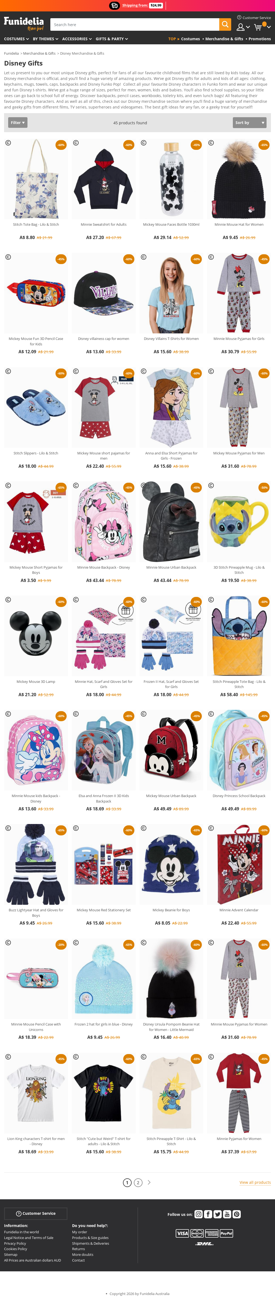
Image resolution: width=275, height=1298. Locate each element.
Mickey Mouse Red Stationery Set (104, 906)
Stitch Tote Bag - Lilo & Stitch (36, 220)
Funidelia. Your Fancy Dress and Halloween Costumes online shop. (24, 24)
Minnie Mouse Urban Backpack (171, 563)
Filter (16, 118)
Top (172, 38)
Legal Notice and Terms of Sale (28, 1233)
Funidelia (11, 53)
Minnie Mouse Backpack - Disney (103, 563)
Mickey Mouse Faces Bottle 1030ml (171, 220)
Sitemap (10, 1250)
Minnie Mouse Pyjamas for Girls (239, 334)
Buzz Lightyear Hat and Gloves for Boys (36, 909)
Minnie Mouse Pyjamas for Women (239, 1020)
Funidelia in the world (21, 1228)
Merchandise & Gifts (39, 53)
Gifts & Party (110, 38)
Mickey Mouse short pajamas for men (103, 452)
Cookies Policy (15, 1245)
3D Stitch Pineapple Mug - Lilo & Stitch (239, 566)
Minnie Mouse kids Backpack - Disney (36, 794)
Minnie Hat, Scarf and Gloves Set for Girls (103, 680)
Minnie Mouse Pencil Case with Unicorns (36, 1023)
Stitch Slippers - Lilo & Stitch (36, 449)
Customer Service (35, 1210)
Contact (78, 1256)
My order (79, 1228)
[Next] (149, 1178)
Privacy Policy (15, 1239)
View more (19, 102)
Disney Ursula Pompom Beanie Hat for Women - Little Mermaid (171, 1023)
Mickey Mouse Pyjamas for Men (239, 449)
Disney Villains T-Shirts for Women (171, 334)
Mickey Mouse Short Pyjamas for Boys (36, 566)
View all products (255, 1178)
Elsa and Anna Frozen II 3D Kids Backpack (104, 794)
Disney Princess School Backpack (239, 791)
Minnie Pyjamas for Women (239, 1134)
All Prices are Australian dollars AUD (32, 1256)
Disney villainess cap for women (103, 334)
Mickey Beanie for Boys (171, 906)
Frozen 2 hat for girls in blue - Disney (104, 1020)
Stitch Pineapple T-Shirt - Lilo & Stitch (171, 1137)
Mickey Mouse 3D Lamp (36, 677)
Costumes (14, 38)
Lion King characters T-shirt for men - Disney (36, 1137)
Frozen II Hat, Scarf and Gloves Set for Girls (171, 680)
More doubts (82, 1250)
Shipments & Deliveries (90, 1239)
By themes (43, 38)
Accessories (75, 38)
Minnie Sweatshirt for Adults (103, 220)
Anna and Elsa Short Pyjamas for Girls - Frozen (171, 452)
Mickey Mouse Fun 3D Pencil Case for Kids (36, 337)
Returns (78, 1245)
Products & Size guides (90, 1233)
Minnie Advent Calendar (239, 906)
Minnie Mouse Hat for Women (239, 220)
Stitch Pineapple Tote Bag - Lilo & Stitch (239, 680)
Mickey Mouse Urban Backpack (171, 791)
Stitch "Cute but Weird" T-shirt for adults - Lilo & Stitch (104, 1137)
